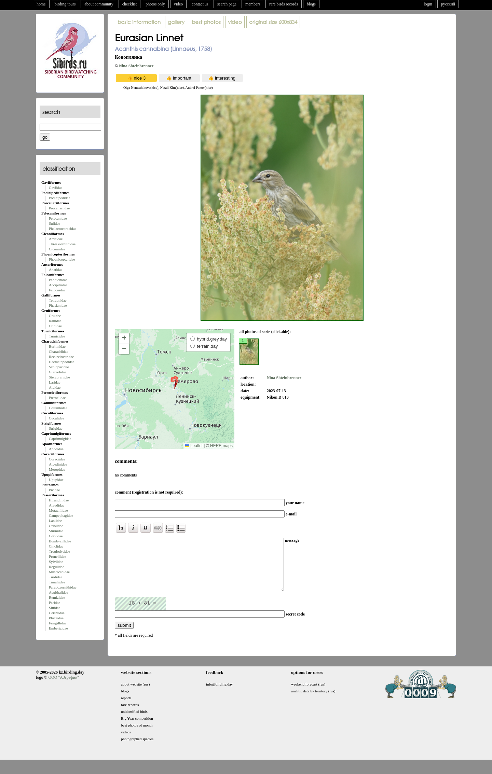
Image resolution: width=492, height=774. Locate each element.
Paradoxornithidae (63, 587)
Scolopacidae (59, 367)
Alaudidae (56, 505)
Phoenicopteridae (62, 259)
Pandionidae (58, 280)
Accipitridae (58, 285)
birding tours (65, 4)
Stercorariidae (59, 377)
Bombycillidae (60, 541)
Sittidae (54, 608)
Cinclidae (56, 546)
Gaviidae (56, 187)
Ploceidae (56, 618)
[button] (174, 382)
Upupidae (56, 480)
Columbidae (58, 408)
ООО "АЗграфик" (63, 687)
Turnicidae (57, 336)
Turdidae (55, 577)
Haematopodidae (61, 362)
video (178, 4)
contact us (200, 4)
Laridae (54, 382)
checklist (129, 4)
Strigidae (56, 428)
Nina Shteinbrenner (136, 66)
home (41, 4)
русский (448, 4)
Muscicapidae (59, 572)
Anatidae (56, 269)
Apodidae (56, 449)
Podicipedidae (59, 198)
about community (98, 4)
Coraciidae (57, 459)
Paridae (54, 602)
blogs (311, 4)
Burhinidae (57, 346)
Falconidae (57, 290)
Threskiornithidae (62, 244)
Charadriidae (58, 351)
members (252, 4)
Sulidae (54, 223)
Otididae (55, 326)
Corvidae (56, 536)
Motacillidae (58, 510)
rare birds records (283, 4)
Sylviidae (56, 561)
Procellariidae (59, 208)
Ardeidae (56, 239)
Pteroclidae (57, 398)
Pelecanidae (58, 218)
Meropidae (57, 469)
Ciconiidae (57, 249)
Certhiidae (57, 613)
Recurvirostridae (61, 357)
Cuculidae (56, 418)
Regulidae (56, 567)
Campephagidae (61, 515)
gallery (176, 21)
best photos (206, 21)
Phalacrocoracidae (63, 228)
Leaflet (194, 445)
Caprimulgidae (60, 439)
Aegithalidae (58, 592)
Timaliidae (57, 582)
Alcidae (54, 387)
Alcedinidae (58, 464)
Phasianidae (58, 305)
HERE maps (221, 445)
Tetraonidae (58, 300)
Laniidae (55, 521)
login (428, 4)
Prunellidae (57, 556)
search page (226, 4)
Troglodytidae (59, 551)
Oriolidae (56, 526)
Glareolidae (57, 372)
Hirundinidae (59, 500)
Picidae (54, 490)
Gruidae (55, 316)
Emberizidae (58, 628)
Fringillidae (57, 623)
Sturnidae (56, 531)
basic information (139, 21)
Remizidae (57, 597)
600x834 (273, 21)
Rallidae (55, 321)
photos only (155, 4)
